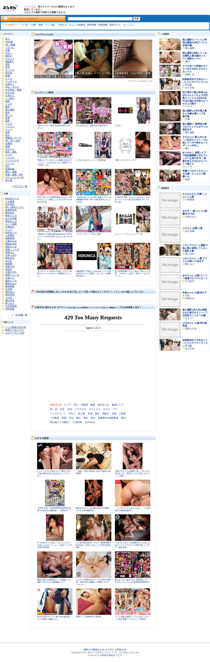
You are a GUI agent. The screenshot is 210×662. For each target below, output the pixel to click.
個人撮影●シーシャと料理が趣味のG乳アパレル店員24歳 (194, 42)
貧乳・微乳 (11, 152)
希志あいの (11, 221)
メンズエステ (12, 160)
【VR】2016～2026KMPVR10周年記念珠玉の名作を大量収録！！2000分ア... (54, 509)
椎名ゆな (9, 258)
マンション (128, 24)
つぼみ (8, 297)
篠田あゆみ (11, 244)
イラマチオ (80, 409)
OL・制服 (10, 44)
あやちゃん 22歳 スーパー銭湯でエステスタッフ (195, 277)
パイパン (9, 163)
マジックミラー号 (14, 177)
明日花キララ (12, 198)
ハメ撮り (9, 98)
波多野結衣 (11, 210)
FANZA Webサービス (111, 655)
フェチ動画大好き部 (15, 327)
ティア (8, 229)
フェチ (8, 104)
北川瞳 (8, 289)
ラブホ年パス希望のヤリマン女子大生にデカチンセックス (195, 69)
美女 (93, 417)
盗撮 (7, 75)
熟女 (85, 417)
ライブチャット (58, 413)
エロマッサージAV (14, 333)
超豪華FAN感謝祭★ (108, 417)
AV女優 (9, 41)
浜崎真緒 (9, 238)
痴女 (7, 121)
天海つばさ (11, 255)
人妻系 (122, 413)
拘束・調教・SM (14, 174)
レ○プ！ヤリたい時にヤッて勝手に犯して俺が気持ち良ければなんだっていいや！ (54, 473)
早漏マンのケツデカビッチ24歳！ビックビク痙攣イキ (195, 174)
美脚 (7, 146)
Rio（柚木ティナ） (15, 207)
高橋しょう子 (12, 249)
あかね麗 (189, 231)
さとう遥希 (11, 224)
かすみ (118, 125)
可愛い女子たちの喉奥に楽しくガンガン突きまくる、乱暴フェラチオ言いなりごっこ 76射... (132, 473)
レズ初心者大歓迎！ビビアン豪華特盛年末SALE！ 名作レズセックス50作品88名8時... (93, 545)
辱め (123, 417)
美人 (7, 135)
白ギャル (9, 149)
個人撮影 (9, 109)
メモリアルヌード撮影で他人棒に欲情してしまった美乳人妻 (195, 248)
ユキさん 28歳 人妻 (192, 228)
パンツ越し (50, 24)
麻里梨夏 (9, 286)
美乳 (7, 64)
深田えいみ (11, 246)
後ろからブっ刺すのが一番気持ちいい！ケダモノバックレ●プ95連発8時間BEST (132, 581)
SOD (69, 409)
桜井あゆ (9, 212)
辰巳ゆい (9, 292)
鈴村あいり (11, 232)
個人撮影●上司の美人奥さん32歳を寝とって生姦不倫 (194, 113)
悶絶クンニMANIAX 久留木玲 (88, 617)
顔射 (7, 132)
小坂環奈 (189, 199)
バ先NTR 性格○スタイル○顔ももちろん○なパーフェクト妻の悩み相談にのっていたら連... (132, 199)
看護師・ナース (13, 138)
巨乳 (7, 67)
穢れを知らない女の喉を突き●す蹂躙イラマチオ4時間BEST (93, 509)
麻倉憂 (8, 263)
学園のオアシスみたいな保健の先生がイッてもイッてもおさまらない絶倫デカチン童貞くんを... (54, 162)
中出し (8, 53)
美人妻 (8, 180)
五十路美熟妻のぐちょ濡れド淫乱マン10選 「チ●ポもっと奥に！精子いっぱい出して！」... (132, 273)
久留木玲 (77, 422)
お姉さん (9, 95)
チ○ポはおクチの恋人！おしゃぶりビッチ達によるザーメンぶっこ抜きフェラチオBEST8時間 (54, 545)
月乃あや (189, 281)
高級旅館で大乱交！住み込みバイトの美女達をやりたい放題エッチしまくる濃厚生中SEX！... (93, 273)
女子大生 (9, 92)
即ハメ (8, 115)
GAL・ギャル (12, 87)
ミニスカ (9, 157)
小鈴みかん (191, 216)
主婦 (90, 413)
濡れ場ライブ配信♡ (60, 422)
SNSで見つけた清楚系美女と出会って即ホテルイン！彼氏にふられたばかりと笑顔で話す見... (54, 199)
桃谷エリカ (11, 215)
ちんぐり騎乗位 (77, 24)
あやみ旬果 (11, 218)
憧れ (78, 417)
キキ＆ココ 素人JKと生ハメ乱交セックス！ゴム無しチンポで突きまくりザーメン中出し (195, 141)
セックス (9, 70)
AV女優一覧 (21, 315)
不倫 (187, 119)
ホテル (106, 409)
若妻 (7, 118)
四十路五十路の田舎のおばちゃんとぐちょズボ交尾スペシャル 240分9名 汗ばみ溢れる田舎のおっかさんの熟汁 (195, 98)
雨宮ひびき (191, 328)
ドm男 (33, 24)
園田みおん (11, 283)
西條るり (9, 252)
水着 (7, 50)
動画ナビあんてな (14, 330)
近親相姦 (9, 169)
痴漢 (7, 101)
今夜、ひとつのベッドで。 (126, 160)
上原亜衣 (9, 235)
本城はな (189, 298)
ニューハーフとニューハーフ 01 (129, 234)
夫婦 (114, 413)
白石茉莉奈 (11, 306)
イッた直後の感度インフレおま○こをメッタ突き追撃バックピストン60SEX (132, 618)
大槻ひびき (11, 272)
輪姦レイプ (117, 404)
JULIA (8, 260)
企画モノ (9, 84)
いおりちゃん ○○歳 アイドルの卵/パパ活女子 (194, 259)
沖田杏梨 (9, 309)
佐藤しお (189, 74)
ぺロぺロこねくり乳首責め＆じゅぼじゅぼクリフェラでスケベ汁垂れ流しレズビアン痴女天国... (132, 545)
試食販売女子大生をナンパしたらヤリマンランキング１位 (195, 82)
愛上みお (189, 253)
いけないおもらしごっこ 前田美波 (91, 160)
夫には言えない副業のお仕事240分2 (91, 125)
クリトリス (94, 409)
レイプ (8, 78)
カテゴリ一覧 (20, 186)
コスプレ (9, 47)
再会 (97, 413)
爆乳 (7, 106)
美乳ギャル (115, 24)
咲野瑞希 (92, 24)
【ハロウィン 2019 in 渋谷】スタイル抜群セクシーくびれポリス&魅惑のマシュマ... (54, 273)
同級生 (105, 413)
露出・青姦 (11, 171)
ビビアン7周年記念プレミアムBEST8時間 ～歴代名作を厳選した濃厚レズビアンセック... (93, 582)
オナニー (9, 58)
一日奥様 (54, 417)
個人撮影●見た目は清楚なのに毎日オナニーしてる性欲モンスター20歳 (195, 312)
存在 (71, 417)
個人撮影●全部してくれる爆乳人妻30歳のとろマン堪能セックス (194, 56)
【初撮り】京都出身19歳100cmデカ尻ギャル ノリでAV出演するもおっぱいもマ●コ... (54, 236)
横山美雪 (9, 300)
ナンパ (8, 129)
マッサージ (11, 81)
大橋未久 (9, 227)
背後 (40, 24)
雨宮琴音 (9, 294)
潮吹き (8, 56)
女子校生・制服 (13, 89)
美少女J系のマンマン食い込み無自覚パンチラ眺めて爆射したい (54, 618)
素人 (7, 39)
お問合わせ (120, 649)
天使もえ (62, 24)
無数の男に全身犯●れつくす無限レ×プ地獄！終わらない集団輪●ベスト (54, 581)
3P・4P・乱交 (12, 140)
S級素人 (9, 61)
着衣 (7, 112)
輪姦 (93, 404)
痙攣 (187, 179)
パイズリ (9, 126)
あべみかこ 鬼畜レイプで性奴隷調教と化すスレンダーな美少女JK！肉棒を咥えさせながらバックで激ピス (195, 158)
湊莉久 (8, 269)
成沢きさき (103, 404)
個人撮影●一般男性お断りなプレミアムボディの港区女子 (195, 127)
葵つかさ (9, 303)
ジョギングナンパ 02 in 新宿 (88, 234)
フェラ (8, 123)
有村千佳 (9, 266)
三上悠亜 (9, 201)
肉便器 (84, 404)
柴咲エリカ (11, 280)
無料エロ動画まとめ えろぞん (99, 649)
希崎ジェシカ (12, 275)
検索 (137, 18)
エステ (8, 154)
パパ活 (24, 24)
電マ (7, 166)
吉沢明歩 (9, 204)
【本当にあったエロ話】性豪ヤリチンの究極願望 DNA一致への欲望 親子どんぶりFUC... (93, 199)
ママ (115, 409)
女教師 (8, 143)
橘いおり (189, 264)
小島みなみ (11, 241)
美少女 (8, 73)
